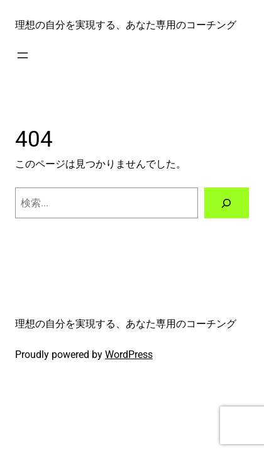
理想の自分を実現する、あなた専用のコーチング (125, 25)
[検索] (226, 203)
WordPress (129, 355)
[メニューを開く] (22, 55)
